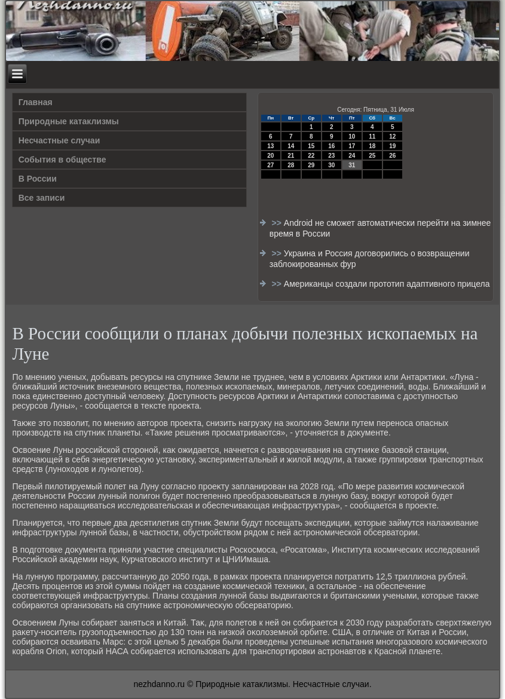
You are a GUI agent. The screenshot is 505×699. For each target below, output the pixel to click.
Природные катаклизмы (69, 121)
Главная (36, 102)
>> (278, 223)
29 (311, 165)
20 (270, 155)
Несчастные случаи (59, 140)
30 (331, 165)
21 (290, 155)
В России (38, 178)
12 (392, 136)
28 (290, 165)
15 (311, 146)
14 (290, 146)
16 (331, 146)
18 (372, 146)
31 (351, 165)
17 (351, 146)
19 (392, 146)
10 (351, 136)
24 (351, 155)
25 (372, 155)
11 (372, 136)
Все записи (42, 198)
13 (270, 146)
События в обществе (62, 159)
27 (270, 165)
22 (311, 155)
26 (392, 155)
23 (331, 155)
